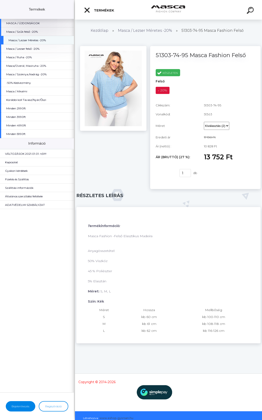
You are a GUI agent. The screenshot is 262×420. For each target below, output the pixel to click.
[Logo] (168, 10)
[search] (251, 11)
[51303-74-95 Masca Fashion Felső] (113, 48)
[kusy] (185, 173)
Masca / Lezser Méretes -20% (145, 30)
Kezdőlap (99, 30)
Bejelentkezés (20, 406)
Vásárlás (165, 173)
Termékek (99, 10)
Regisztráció (53, 406)
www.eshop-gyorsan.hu (116, 418)
